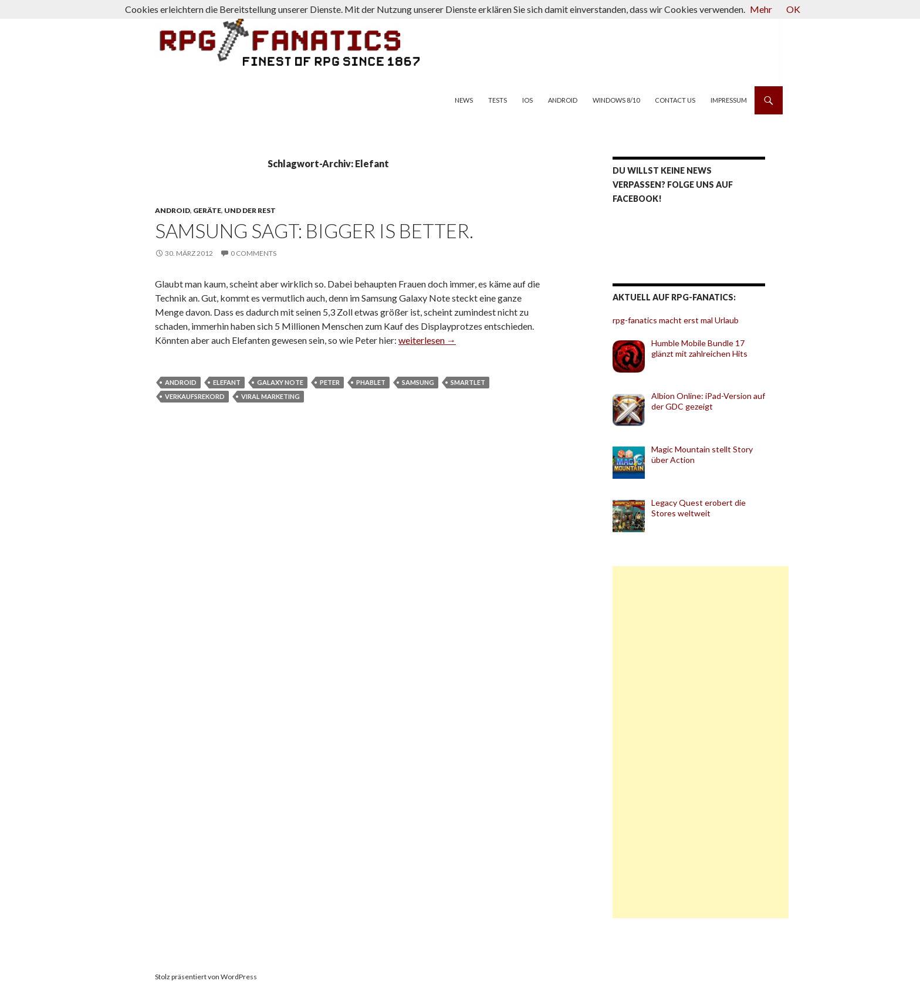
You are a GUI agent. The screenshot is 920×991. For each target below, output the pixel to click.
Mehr (761, 9)
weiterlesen (427, 340)
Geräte (207, 210)
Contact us (675, 100)
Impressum (729, 100)
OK (793, 9)
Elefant (227, 382)
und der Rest (250, 210)
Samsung (418, 382)
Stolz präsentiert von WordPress (206, 976)
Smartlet (468, 382)
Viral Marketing (270, 396)
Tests (497, 100)
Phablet (370, 382)
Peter (330, 382)
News (464, 100)
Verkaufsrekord (195, 396)
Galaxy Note (280, 382)
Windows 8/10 (616, 100)
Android (562, 100)
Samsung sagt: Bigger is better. (314, 230)
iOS (527, 100)
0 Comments (253, 253)
